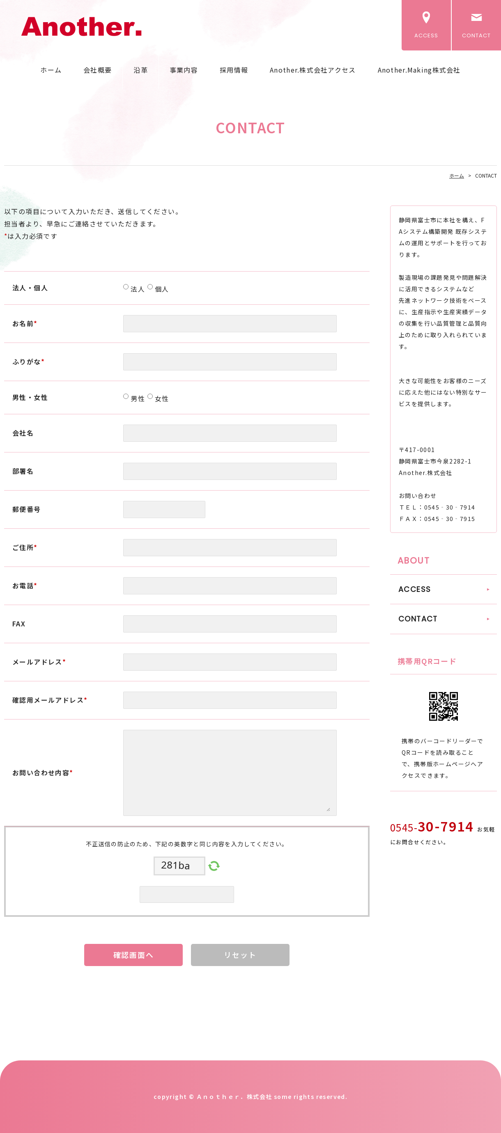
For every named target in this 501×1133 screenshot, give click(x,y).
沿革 (140, 70)
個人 (161, 289)
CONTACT (476, 35)
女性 (161, 398)
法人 (137, 289)
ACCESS (426, 35)
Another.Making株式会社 (419, 70)
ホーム (51, 70)
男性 (137, 398)
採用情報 (234, 70)
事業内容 (184, 70)
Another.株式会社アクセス (313, 70)
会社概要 (97, 70)
